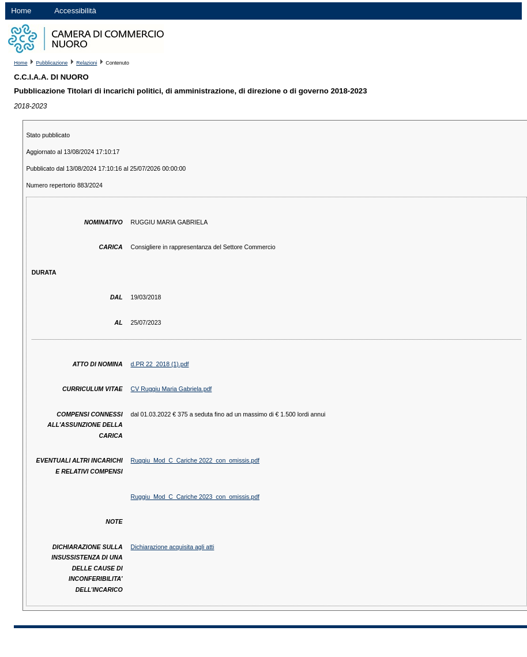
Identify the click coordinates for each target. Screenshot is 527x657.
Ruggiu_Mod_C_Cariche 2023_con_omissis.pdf (195, 496)
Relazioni (86, 63)
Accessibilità (75, 10)
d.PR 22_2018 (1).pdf (160, 364)
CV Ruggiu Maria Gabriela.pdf (171, 388)
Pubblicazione (52, 63)
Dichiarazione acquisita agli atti (172, 546)
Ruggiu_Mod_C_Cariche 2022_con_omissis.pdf (195, 460)
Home (21, 10)
